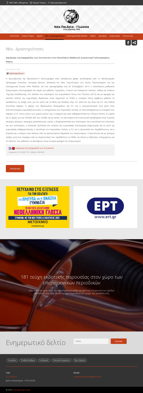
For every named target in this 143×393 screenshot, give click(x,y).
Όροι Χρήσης (79, 360)
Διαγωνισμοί (114, 36)
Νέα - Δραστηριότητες (54, 36)
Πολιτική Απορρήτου (61, 360)
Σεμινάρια (102, 36)
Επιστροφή (15, 168)
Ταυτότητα (14, 36)
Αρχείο (39, 36)
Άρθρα (93, 36)
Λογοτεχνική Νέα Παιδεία (76, 36)
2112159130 (11, 376)
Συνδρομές (44, 360)
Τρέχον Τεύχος (28, 36)
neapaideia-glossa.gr (21, 390)
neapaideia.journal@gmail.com (87, 376)
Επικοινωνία (128, 36)
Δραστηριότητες (16, 73)
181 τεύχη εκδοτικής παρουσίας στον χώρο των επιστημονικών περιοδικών (71, 280)
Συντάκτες (12, 360)
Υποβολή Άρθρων (28, 360)
